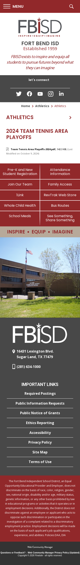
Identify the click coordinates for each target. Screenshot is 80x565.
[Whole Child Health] (20, 205)
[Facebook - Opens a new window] (29, 95)
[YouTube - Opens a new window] (40, 95)
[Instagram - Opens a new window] (50, 95)
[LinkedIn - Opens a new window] (61, 95)
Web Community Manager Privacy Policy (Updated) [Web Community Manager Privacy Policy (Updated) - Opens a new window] (54, 553)
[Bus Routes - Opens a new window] (60, 205)
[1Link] (20, 195)
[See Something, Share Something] (60, 218)
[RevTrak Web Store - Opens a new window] (60, 195)
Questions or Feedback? (12, 553)
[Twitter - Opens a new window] (18, 95)
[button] (13, 6)
